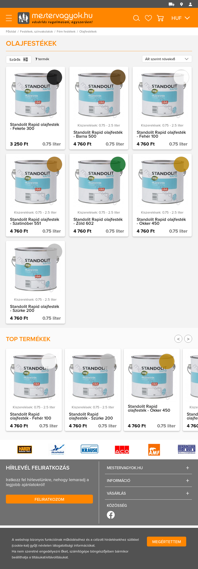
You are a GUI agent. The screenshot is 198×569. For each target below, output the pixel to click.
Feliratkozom (49, 499)
